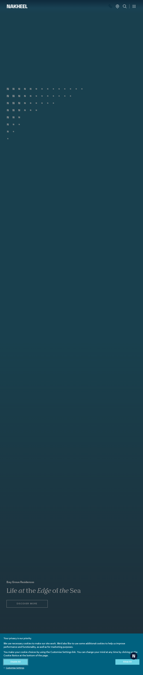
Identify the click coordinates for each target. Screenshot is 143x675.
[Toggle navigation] (134, 6)
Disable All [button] (15, 662)
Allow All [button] (127, 662)
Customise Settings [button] (15, 668)
